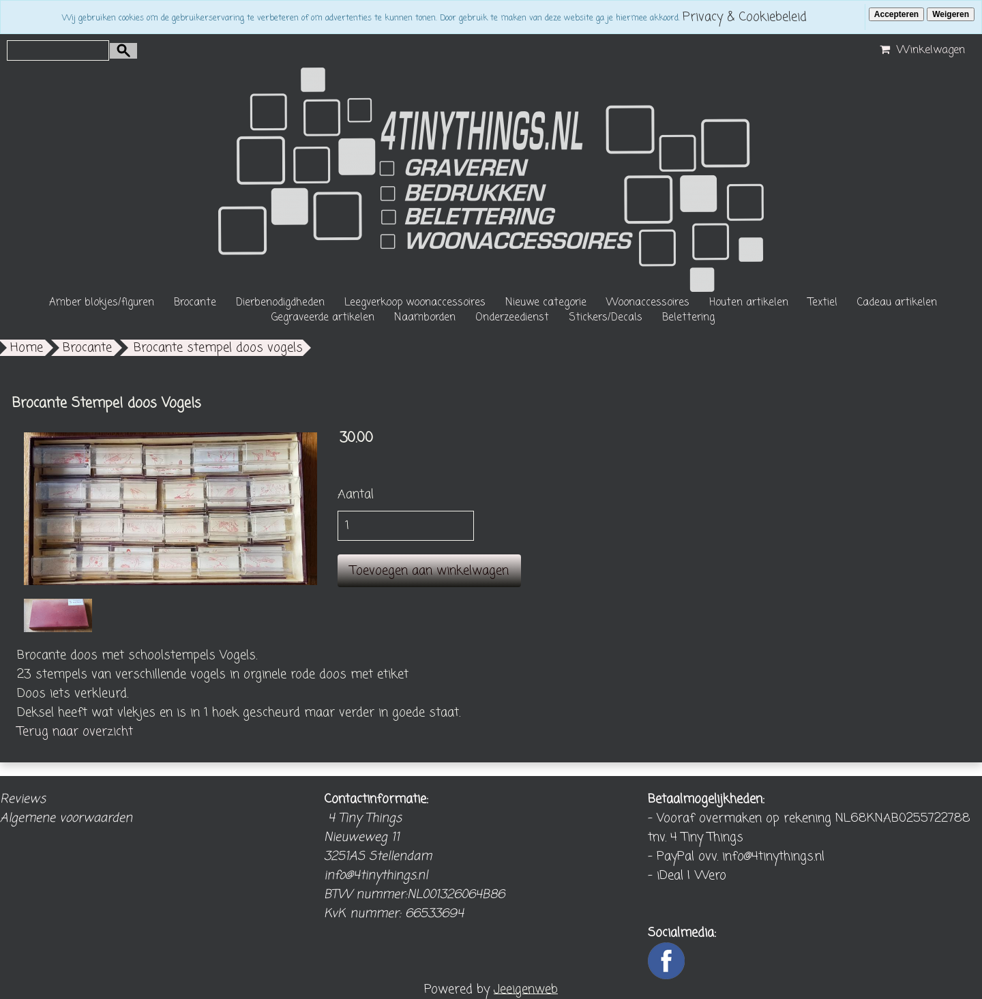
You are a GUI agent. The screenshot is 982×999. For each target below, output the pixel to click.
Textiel (822, 302)
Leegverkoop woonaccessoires (415, 302)
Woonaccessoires (647, 302)
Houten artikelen (748, 302)
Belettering (688, 317)
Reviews (23, 799)
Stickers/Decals (605, 317)
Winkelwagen (920, 50)
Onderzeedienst (512, 317)
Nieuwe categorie (545, 302)
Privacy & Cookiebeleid (745, 17)
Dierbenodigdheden (280, 302)
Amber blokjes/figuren (101, 302)
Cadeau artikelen (897, 302)
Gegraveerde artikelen (322, 317)
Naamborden (425, 317)
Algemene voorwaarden (66, 818)
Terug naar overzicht (75, 731)
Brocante (195, 302)
